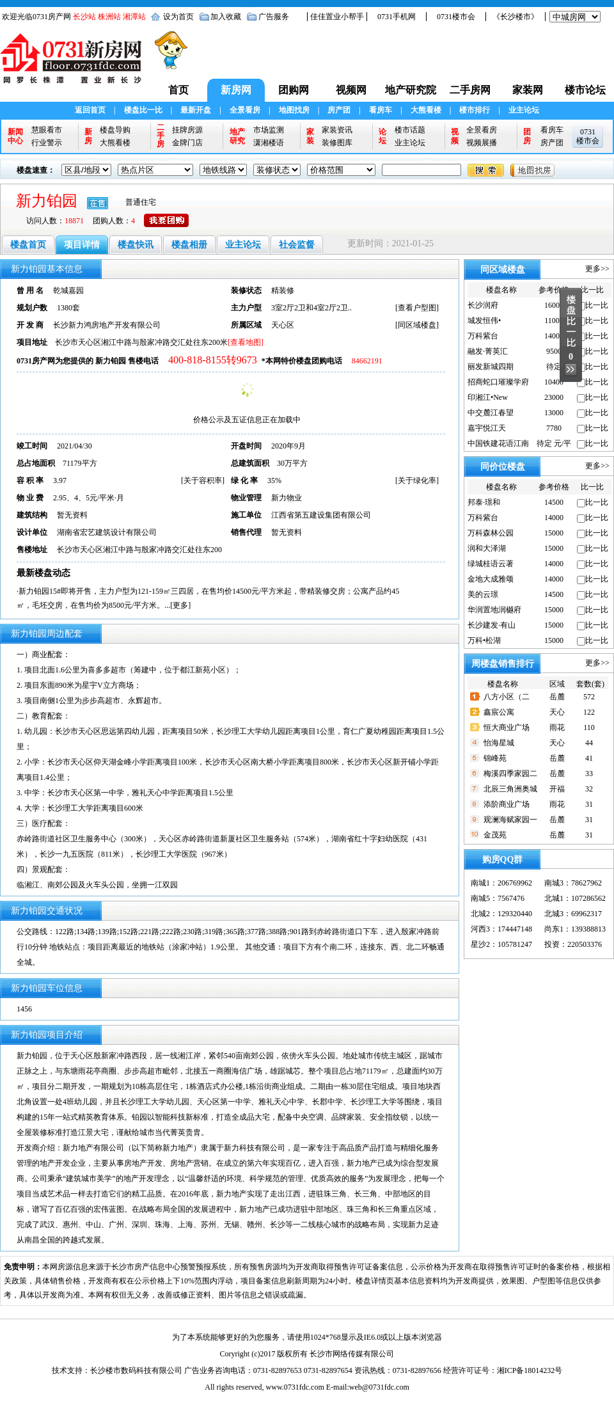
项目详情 (82, 245)
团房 (527, 136)
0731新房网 (75, 65)
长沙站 (84, 16)
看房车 (380, 110)
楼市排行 (474, 110)
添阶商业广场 (507, 804)
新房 (88, 136)
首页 (178, 89)
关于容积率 (203, 480)
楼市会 (587, 140)
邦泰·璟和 (484, 502)
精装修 (282, 290)
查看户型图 (417, 307)
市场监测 (268, 129)
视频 (455, 136)
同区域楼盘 (417, 325)
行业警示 (46, 142)
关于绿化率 (417, 480)
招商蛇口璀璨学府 (498, 381)
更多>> (597, 268)
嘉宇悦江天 (487, 428)
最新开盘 (195, 110)
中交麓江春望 (491, 412)
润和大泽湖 (487, 548)
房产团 (338, 110)
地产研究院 (410, 89)
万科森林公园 (491, 532)
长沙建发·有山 (492, 625)
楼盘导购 (115, 129)
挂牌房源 (187, 129)
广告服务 (273, 16)
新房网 (236, 89)
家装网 (527, 89)
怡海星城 (499, 742)
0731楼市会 (456, 16)
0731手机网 (396, 16)
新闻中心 (15, 136)
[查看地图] (246, 342)
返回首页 (90, 110)
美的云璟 (483, 594)
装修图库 (337, 142)
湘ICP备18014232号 (530, 1370)
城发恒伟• (484, 320)
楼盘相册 (189, 245)
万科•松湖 (484, 640)
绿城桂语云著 (491, 563)
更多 (180, 605)
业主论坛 (523, 110)
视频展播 (481, 142)
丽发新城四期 (491, 366)
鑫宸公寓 (499, 712)
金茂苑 (495, 834)
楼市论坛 (585, 89)
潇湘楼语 (268, 142)
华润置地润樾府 (494, 609)
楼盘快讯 (136, 245)
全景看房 (245, 110)
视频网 (351, 89)
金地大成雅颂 (491, 579)
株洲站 (109, 16)
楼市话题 (410, 129)
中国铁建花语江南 (498, 443)
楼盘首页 (28, 245)
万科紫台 (483, 335)
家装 (310, 136)
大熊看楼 (426, 110)
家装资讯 (337, 129)
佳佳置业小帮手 (337, 16)
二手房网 (470, 89)
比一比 (596, 305)
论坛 (382, 136)
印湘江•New (488, 397)
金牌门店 (187, 142)
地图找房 (294, 110)
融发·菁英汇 (488, 351)
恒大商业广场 (507, 727)
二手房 (160, 135)
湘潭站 (134, 16)
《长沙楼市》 (515, 16)
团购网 (293, 89)
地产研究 (237, 136)
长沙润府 (483, 305)
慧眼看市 (46, 129)
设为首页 (178, 16)
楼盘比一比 (143, 110)
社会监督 (297, 245)
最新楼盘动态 (43, 573)
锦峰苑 (495, 758)
